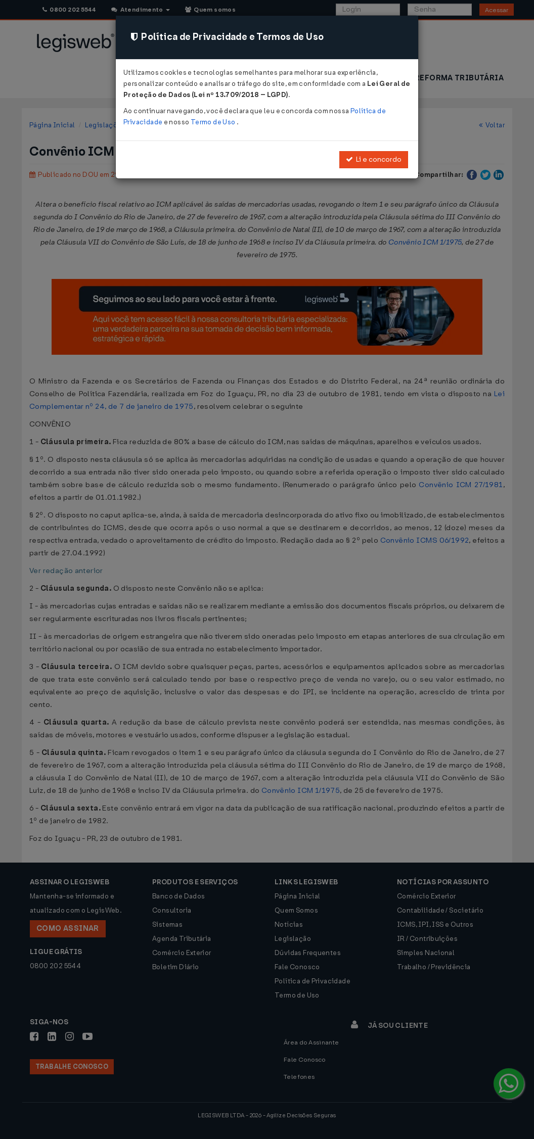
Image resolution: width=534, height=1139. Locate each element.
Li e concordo (374, 159)
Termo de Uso (214, 122)
